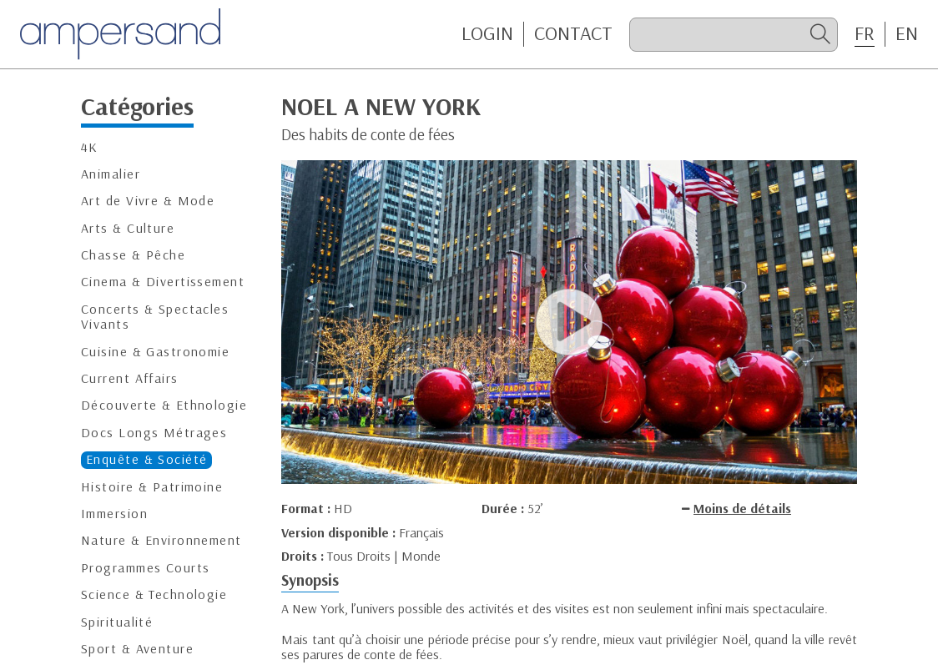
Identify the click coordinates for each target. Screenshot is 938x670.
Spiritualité (117, 622)
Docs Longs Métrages (154, 433)
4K (89, 147)
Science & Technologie (154, 594)
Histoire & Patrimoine (152, 487)
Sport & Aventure (137, 649)
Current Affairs (130, 378)
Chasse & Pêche (133, 255)
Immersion (114, 513)
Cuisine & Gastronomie (155, 352)
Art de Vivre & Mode (147, 201)
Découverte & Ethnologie (164, 405)
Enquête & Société (146, 459)
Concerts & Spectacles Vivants (155, 316)
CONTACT (573, 33)
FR (865, 33)
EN (906, 33)
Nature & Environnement (161, 540)
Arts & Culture (127, 228)
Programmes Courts (145, 568)
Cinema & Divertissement (163, 282)
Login (487, 33)
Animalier (110, 174)
